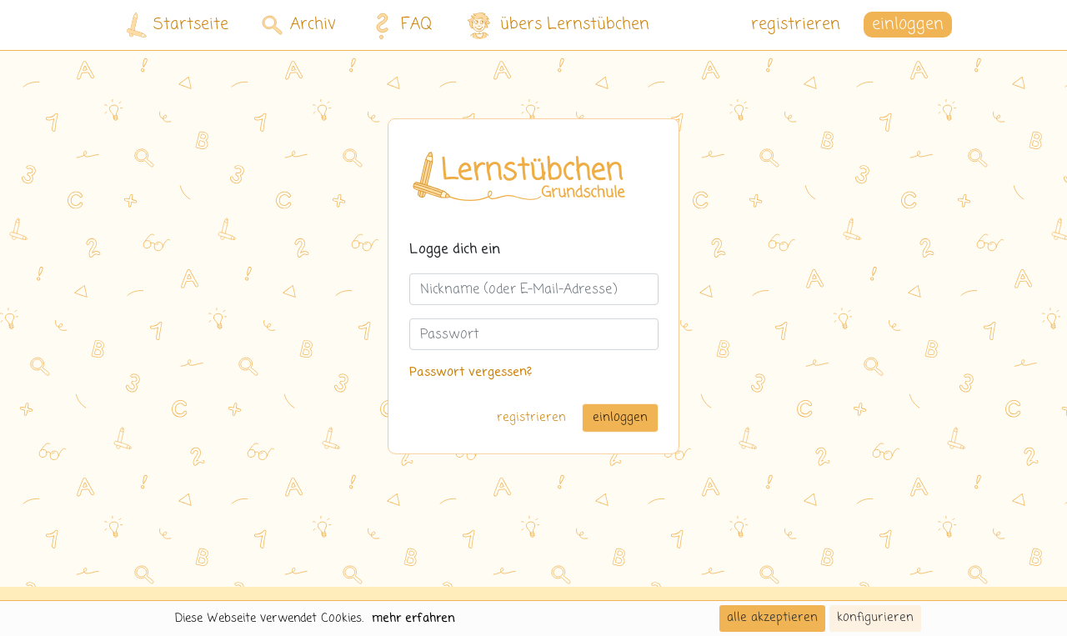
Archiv (299, 24)
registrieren (795, 24)
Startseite (177, 25)
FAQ (399, 25)
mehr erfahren (413, 618)
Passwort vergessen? (470, 372)
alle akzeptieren (772, 617)
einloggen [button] (908, 24)
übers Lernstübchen (557, 25)
